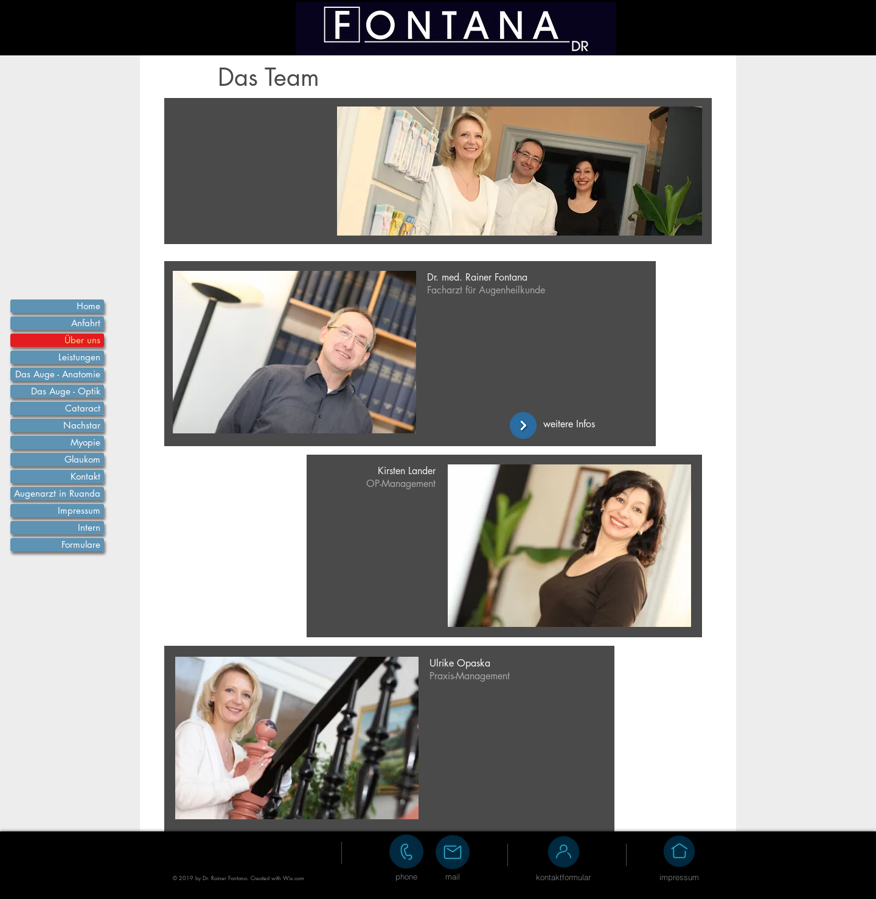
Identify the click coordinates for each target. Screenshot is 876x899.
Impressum (79, 510)
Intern (89, 527)
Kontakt (85, 476)
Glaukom (82, 459)
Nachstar (81, 425)
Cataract (82, 408)
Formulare (80, 544)
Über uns (82, 340)
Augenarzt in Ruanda (57, 493)
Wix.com (293, 877)
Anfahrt (85, 323)
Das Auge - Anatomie (57, 374)
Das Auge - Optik (65, 391)
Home (88, 306)
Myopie (85, 442)
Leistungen (79, 357)
